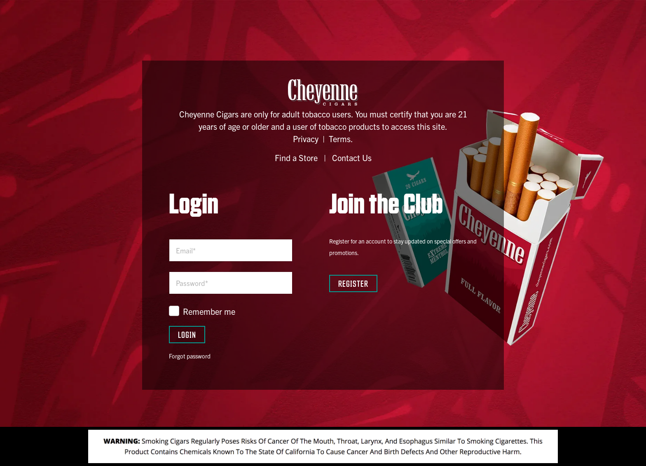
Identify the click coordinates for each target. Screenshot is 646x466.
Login (187, 334)
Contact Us (352, 157)
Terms (340, 138)
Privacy (305, 138)
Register (353, 283)
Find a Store (296, 157)
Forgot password (190, 356)
